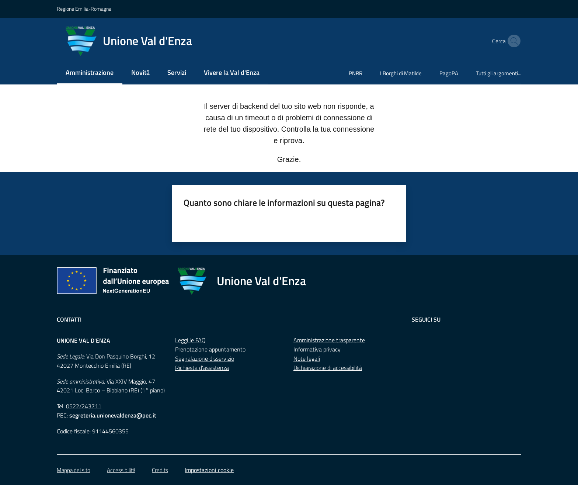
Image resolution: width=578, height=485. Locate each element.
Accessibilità (121, 470)
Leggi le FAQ (190, 340)
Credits (160, 470)
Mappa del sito (73, 470)
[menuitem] (89, 73)
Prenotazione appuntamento (210, 349)
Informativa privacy (317, 349)
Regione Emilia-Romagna (84, 9)
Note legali (306, 358)
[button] (512, 41)
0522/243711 (83, 406)
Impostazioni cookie (209, 469)
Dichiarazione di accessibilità (327, 367)
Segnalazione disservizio (204, 358)
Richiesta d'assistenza (202, 367)
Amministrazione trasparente (329, 340)
